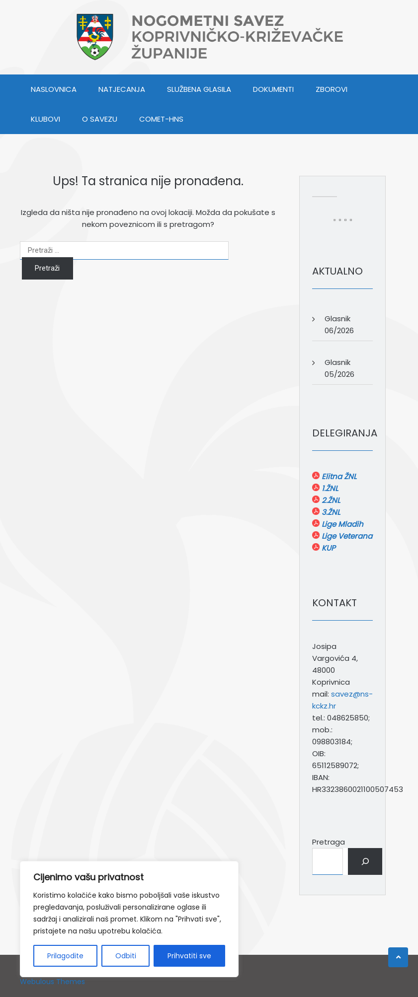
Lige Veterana (346, 536)
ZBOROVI (331, 89)
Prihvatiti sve (189, 956)
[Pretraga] (365, 861)
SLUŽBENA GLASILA (199, 89)
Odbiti (125, 956)
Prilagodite (65, 956)
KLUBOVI (45, 119)
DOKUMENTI (273, 89)
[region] (129, 919)
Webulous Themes (52, 982)
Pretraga (328, 842)
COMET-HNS (161, 119)
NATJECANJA (121, 89)
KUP (327, 548)
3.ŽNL (330, 512)
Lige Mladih (341, 524)
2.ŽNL (330, 500)
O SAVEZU (99, 119)
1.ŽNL (329, 488)
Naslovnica (54, 89)
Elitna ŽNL (338, 476)
